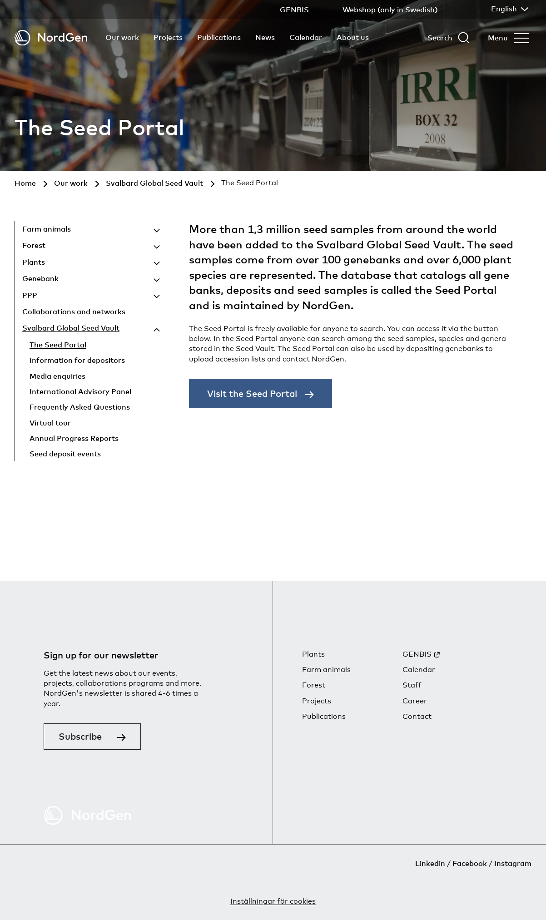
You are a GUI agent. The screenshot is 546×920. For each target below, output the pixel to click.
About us (353, 37)
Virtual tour (50, 422)
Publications (219, 37)
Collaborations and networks (73, 311)
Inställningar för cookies (273, 901)
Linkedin (430, 863)
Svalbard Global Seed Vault (70, 327)
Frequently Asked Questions (80, 406)
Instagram (512, 863)
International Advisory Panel (80, 391)
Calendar (305, 37)
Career (414, 701)
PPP (29, 295)
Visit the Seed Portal (252, 393)
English (509, 8)
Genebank (40, 278)
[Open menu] (508, 37)
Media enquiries (57, 376)
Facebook (469, 863)
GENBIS (417, 654)
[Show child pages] (117, 230)
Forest (33, 245)
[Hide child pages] (141, 329)
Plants (33, 262)
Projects (168, 37)
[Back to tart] (51, 37)
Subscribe (80, 736)
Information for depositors (77, 360)
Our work (122, 37)
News (265, 37)
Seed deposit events (65, 453)
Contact (417, 716)
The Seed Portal (58, 344)
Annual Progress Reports (74, 438)
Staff (412, 685)
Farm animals (46, 228)
